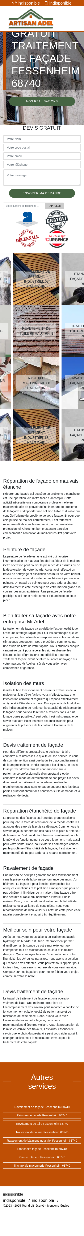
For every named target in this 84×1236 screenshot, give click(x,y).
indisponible (26, 3)
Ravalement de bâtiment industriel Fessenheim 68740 (42, 1140)
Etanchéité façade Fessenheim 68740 (42, 1149)
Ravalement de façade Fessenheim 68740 (42, 1107)
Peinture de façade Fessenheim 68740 (42, 1115)
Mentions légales (58, 1205)
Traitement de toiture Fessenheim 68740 (42, 1132)
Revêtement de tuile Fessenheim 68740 (42, 1123)
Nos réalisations (42, 101)
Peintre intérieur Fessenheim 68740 (42, 1157)
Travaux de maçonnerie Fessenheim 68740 (42, 1165)
